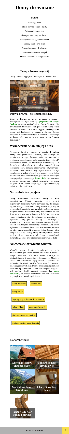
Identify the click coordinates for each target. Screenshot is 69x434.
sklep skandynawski (37, 307)
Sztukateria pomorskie (34, 31)
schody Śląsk (18, 307)
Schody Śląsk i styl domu (34, 44)
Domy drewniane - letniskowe (34, 48)
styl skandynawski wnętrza (24, 315)
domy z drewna (19, 283)
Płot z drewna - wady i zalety (34, 27)
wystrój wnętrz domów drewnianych (28, 299)
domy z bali (36, 283)
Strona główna (34, 22)
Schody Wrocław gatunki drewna (34, 39)
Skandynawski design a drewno (34, 35)
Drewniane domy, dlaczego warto (34, 56)
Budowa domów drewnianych (34, 52)
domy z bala (40, 178)
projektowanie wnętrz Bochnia (26, 323)
